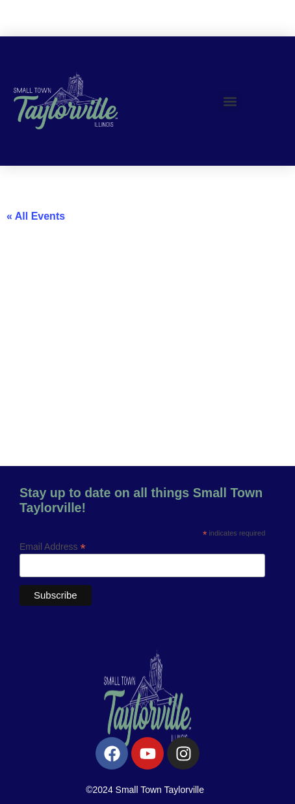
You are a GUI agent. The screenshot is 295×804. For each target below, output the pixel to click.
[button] (229, 101)
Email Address (52, 546)
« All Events (35, 216)
